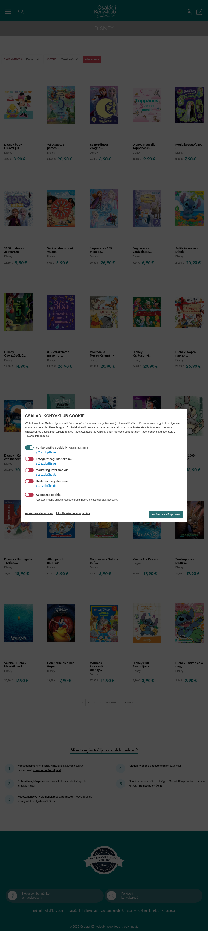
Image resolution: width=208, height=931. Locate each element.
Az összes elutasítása (39, 513)
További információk (37, 436)
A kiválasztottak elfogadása (73, 513)
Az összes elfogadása (166, 514)
